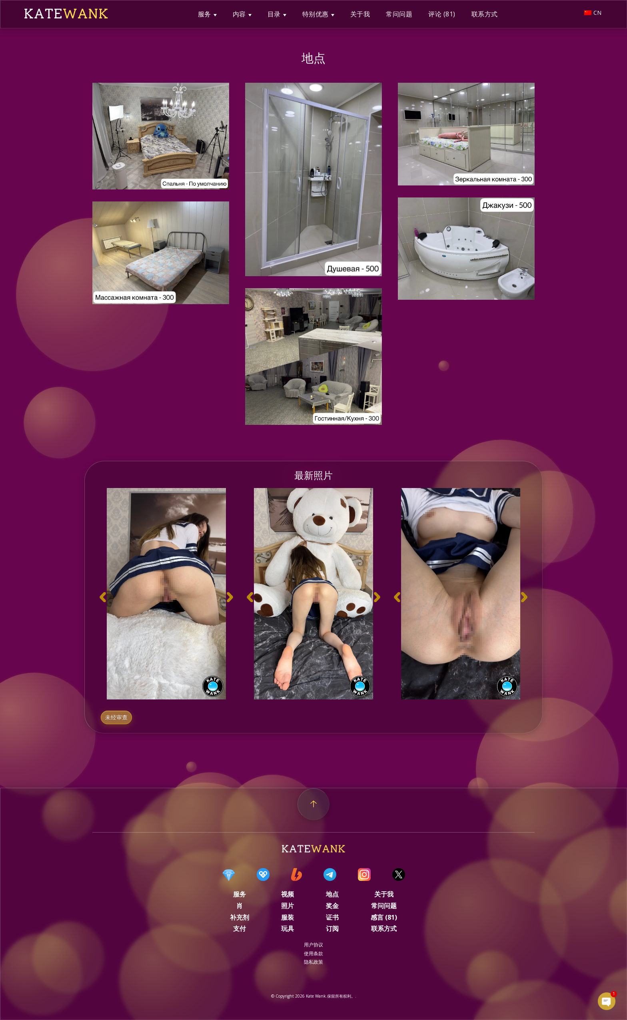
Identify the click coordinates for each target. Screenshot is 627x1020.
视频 (287, 894)
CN (592, 12)
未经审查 (116, 717)
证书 (332, 917)
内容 (239, 14)
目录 (274, 14)
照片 (287, 905)
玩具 (287, 928)
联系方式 (484, 14)
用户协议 (313, 944)
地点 (332, 894)
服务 (204, 14)
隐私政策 (313, 961)
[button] (103, 598)
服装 (287, 917)
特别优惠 (315, 14)
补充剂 (239, 917)
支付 (239, 928)
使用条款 (313, 953)
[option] (166, 593)
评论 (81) (441, 14)
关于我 (360, 14)
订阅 (332, 928)
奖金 (332, 905)
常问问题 (399, 14)
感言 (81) (384, 917)
